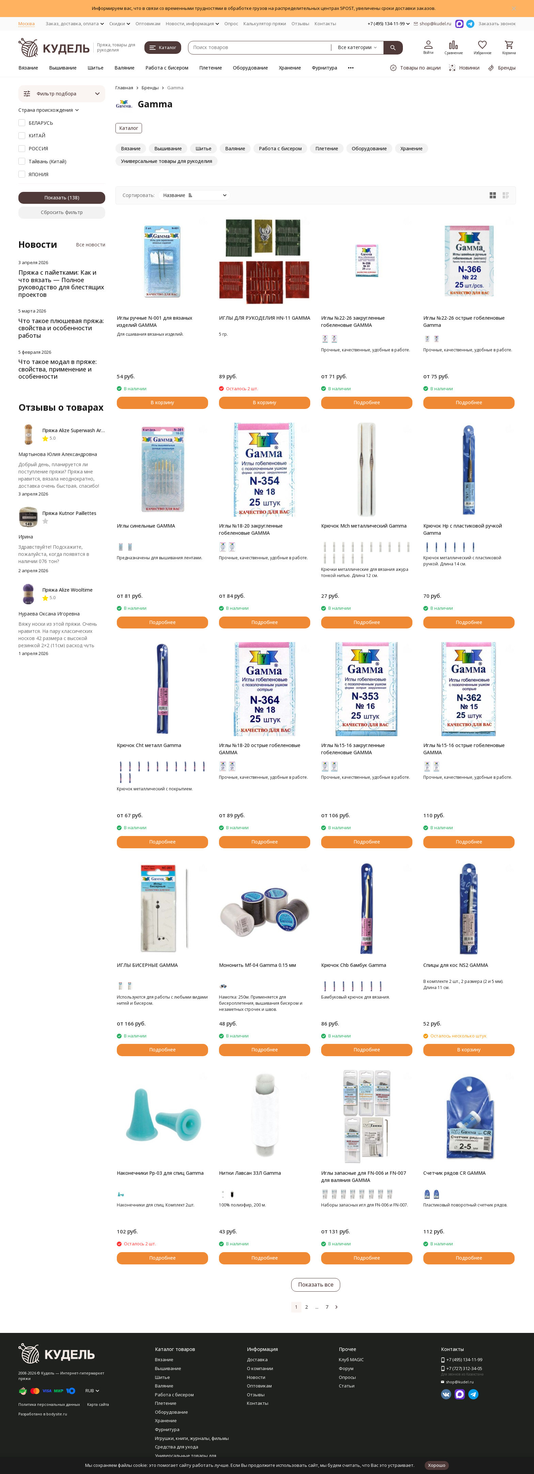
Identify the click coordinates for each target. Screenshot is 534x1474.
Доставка (257, 1359)
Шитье (96, 67)
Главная (124, 88)
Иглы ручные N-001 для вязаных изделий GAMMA (154, 321)
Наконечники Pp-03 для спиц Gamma (160, 1173)
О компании (260, 1368)
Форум (346, 1368)
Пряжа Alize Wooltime (67, 590)
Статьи (347, 1386)
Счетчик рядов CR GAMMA (454, 1173)
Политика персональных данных (49, 1404)
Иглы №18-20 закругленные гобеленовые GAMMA (251, 529)
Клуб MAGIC (351, 1359)
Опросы (347, 1377)
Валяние (124, 67)
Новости (256, 1377)
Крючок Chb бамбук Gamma (353, 965)
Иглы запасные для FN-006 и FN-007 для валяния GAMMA (363, 1176)
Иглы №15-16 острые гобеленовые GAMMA (464, 749)
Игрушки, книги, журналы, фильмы (192, 1438)
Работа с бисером (166, 67)
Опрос (231, 23)
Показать (55, 197)
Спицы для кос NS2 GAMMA (455, 965)
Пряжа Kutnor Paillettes (69, 513)
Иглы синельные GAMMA (146, 525)
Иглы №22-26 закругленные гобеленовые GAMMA (353, 321)
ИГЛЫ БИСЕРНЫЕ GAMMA (147, 965)
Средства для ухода (176, 1447)
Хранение (290, 67)
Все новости (90, 244)
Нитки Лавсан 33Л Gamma (250, 1173)
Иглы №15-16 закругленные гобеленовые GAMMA (353, 749)
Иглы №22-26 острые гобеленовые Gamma (464, 321)
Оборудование (250, 67)
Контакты (325, 23)
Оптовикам (148, 23)
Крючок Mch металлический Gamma (364, 525)
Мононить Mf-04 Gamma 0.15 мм (257, 965)
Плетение (210, 67)
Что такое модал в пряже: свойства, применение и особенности (57, 369)
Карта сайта (98, 1404)
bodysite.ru (56, 1413)
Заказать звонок (497, 23)
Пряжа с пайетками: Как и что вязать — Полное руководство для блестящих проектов (61, 283)
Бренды (150, 88)
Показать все (315, 1284)
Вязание (28, 67)
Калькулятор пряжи (265, 23)
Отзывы (300, 23)
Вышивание (63, 67)
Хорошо (436, 1465)
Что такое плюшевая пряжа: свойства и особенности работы (61, 328)
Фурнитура (324, 67)
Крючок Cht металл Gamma (149, 745)
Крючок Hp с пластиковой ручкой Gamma (462, 529)
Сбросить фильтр (62, 212)
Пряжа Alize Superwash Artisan (77, 430)
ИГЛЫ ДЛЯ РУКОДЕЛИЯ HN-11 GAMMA (264, 318)
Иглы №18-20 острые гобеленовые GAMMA (259, 749)
